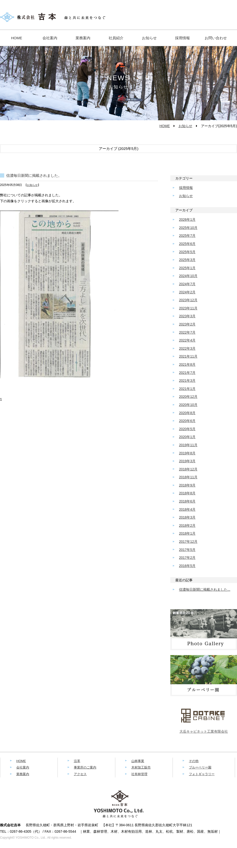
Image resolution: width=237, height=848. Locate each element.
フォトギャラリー (202, 774)
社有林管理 (139, 774)
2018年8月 (187, 493)
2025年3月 (187, 260)
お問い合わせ (216, 38)
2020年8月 (187, 413)
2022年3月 (187, 348)
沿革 (77, 761)
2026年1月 (187, 220)
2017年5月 (187, 550)
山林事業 (137, 761)
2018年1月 (187, 533)
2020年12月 (188, 397)
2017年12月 (188, 542)
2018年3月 (187, 517)
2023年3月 (187, 316)
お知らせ (149, 38)
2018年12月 (188, 469)
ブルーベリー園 (200, 767)
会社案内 (49, 38)
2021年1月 (187, 389)
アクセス (80, 774)
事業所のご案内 (85, 767)
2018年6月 (187, 501)
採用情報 (182, 38)
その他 (193, 761)
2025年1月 (187, 268)
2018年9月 (187, 485)
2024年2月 (187, 292)
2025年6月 (187, 244)
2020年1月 (187, 437)
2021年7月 (187, 373)
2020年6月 (187, 421)
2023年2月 (187, 324)
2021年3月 (187, 381)
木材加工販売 (141, 767)
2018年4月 (187, 509)
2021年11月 (188, 356)
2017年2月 (187, 558)
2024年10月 (188, 276)
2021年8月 (187, 364)
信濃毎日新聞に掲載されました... (204, 589)
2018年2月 (187, 525)
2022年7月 (187, 332)
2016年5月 (187, 566)
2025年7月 (187, 236)
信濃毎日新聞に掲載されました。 (34, 175)
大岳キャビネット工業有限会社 (203, 733)
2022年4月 (187, 340)
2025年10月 (188, 228)
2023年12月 (188, 300)
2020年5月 (187, 429)
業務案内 (83, 38)
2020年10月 (188, 405)
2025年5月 (187, 252)
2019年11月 (188, 445)
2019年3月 (187, 461)
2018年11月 (188, 477)
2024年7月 (187, 284)
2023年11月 (188, 308)
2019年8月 (187, 453)
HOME (16, 38)
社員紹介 (116, 38)
